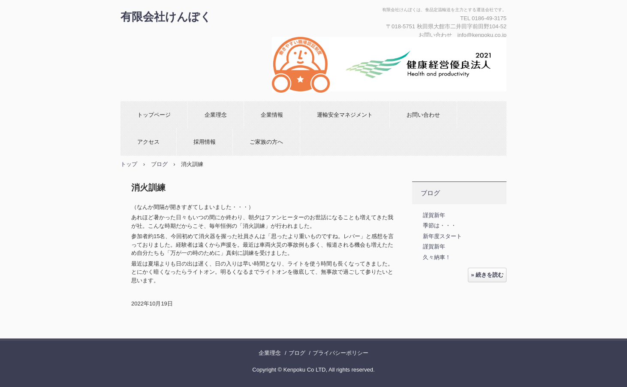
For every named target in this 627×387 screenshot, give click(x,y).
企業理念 (216, 115)
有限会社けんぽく (166, 16)
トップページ (154, 115)
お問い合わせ (423, 115)
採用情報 (204, 142)
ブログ (159, 164)
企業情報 (272, 115)
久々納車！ (437, 257)
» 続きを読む (487, 275)
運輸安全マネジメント (345, 115)
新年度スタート (442, 236)
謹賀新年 (434, 215)
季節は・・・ (439, 225)
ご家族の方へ (266, 142)
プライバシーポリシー (340, 353)
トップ (129, 164)
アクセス (148, 142)
